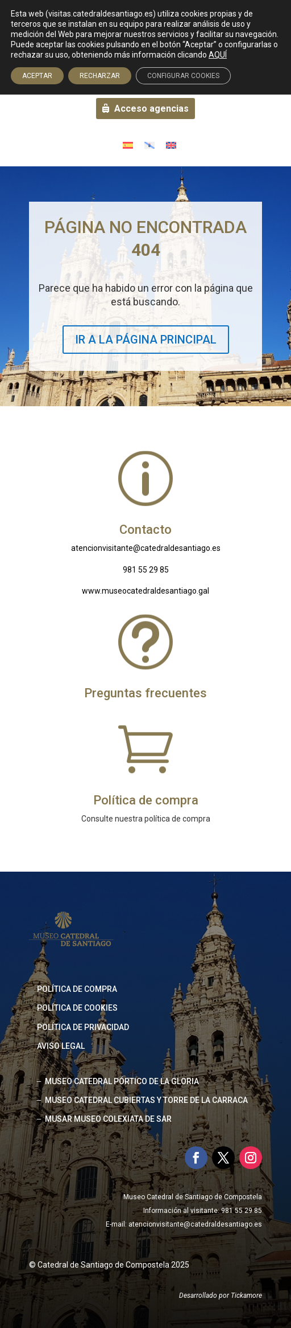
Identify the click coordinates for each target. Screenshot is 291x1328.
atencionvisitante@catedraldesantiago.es (146, 548)
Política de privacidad (83, 1027)
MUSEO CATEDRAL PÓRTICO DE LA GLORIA (122, 1081)
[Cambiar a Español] (128, 145)
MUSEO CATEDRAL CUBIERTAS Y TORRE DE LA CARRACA (146, 1100)
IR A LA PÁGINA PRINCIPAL (146, 339)
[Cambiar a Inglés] (171, 145)
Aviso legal (61, 1046)
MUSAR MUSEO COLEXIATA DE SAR (108, 1118)
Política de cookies (77, 1007)
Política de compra (77, 989)
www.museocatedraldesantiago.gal (145, 590)
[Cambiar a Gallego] (149, 145)
